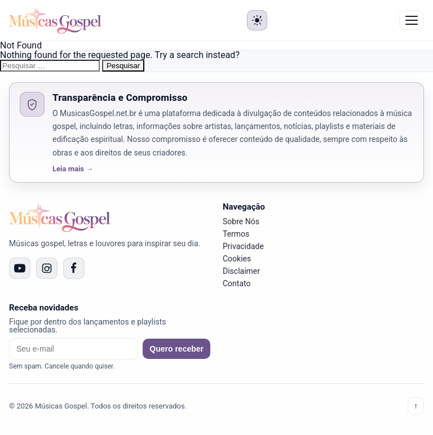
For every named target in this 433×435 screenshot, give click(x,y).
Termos (236, 233)
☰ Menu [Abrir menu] (411, 20)
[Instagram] (47, 268)
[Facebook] (74, 268)
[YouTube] (19, 268)
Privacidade (243, 246)
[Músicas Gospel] (55, 20)
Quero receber (176, 348)
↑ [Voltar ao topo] (416, 406)
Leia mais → (72, 168)
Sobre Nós (241, 221)
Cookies (237, 258)
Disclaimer (241, 271)
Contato (236, 283)
